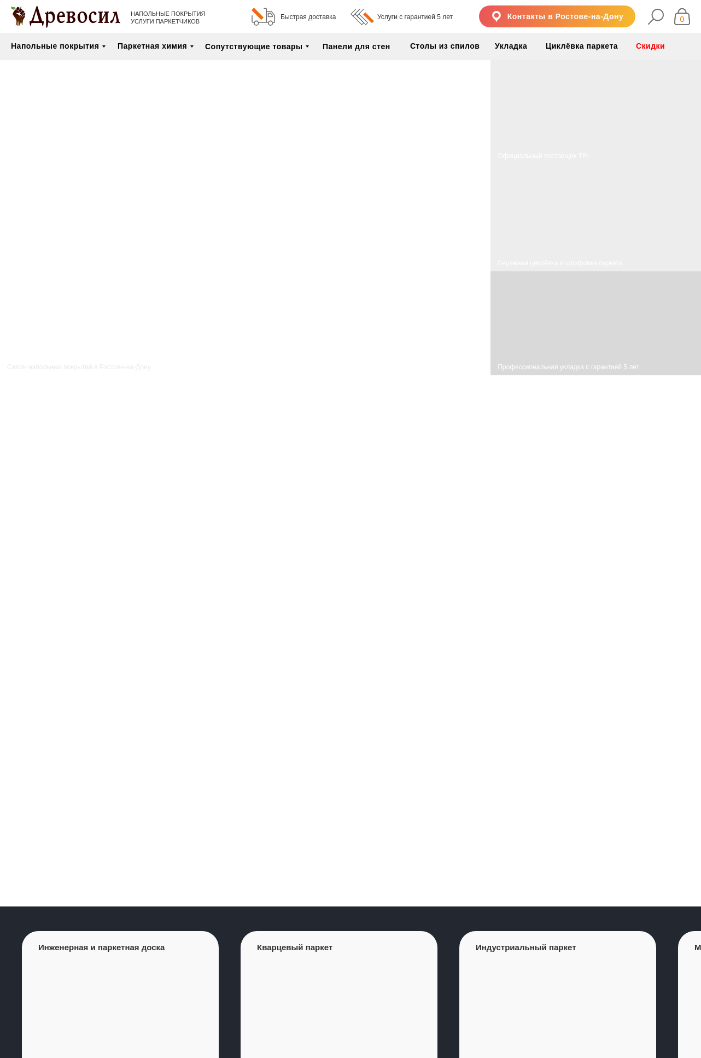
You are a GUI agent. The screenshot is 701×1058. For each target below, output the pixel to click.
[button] (557, 16)
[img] (595, 217)
